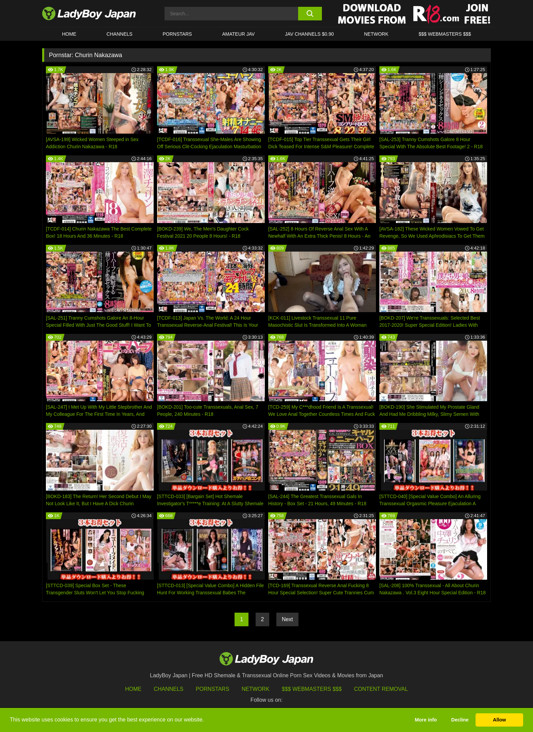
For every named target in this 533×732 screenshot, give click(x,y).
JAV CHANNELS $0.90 (309, 34)
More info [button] (426, 719)
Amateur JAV (238, 34)
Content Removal (381, 689)
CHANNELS (119, 34)
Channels (168, 689)
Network (376, 34)
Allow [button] (499, 719)
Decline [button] (459, 719)
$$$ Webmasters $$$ (312, 689)
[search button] (310, 13)
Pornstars (177, 34)
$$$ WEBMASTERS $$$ (444, 34)
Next (287, 619)
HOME (69, 34)
